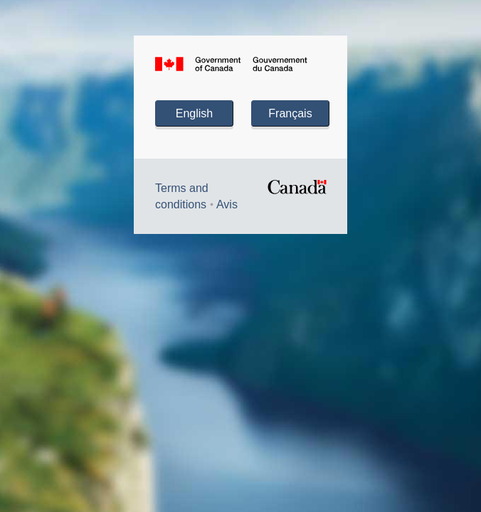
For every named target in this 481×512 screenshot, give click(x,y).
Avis (227, 204)
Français (290, 113)
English (194, 113)
